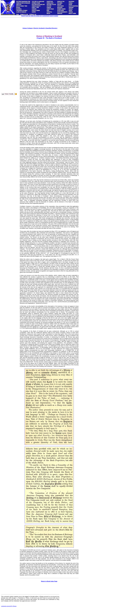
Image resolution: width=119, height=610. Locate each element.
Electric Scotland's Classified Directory (45, 28)
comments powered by (8, 606)
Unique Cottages (28, 28)
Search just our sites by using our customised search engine (39, 16)
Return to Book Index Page (49, 581)
